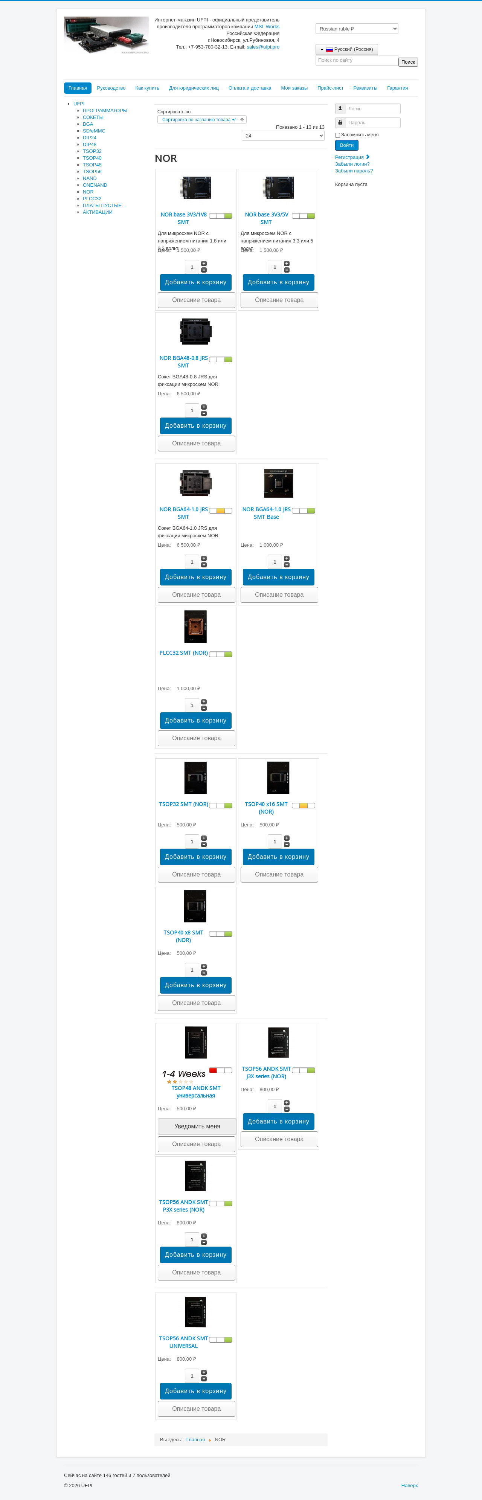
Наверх (409, 1485)
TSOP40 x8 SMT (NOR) (183, 936)
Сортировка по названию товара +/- (199, 119)
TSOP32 (92, 151)
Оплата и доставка (250, 88)
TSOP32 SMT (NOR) (183, 804)
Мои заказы (294, 88)
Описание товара (196, 300)
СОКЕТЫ (93, 117)
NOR (88, 192)
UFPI (79, 104)
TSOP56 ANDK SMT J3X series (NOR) (266, 1072)
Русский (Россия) (346, 49)
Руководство (111, 88)
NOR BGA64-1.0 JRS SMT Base (266, 513)
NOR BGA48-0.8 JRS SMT (183, 361)
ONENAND (95, 185)
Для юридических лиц (194, 88)
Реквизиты (365, 88)
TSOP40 (92, 158)
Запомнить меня (359, 134)
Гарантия (397, 88)
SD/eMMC (94, 131)
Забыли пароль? (354, 171)
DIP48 (89, 144)
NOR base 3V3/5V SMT (266, 218)
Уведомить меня (197, 1126)
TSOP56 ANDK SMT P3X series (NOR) (183, 1205)
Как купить (147, 88)
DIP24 (89, 137)
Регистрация (353, 157)
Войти (347, 145)
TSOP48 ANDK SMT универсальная (196, 1091)
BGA (88, 124)
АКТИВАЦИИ (98, 212)
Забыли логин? (352, 164)
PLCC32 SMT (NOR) (183, 652)
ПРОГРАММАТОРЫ (105, 110)
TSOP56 (92, 171)
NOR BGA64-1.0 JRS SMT (183, 513)
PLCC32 (92, 198)
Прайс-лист (330, 88)
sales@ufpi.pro (263, 47)
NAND (90, 178)
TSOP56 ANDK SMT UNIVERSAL (183, 1342)
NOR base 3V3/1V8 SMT (183, 218)
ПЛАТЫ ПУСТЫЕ (102, 205)
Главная (78, 88)
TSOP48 (92, 165)
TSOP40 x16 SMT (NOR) (266, 807)
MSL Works (267, 26)
